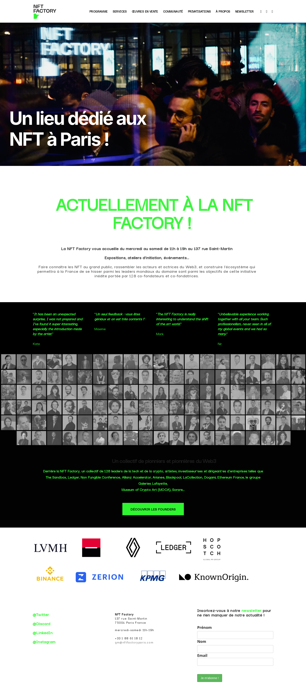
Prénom (204, 627)
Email (235, 659)
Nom (201, 641)
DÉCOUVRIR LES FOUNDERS (153, 509)
